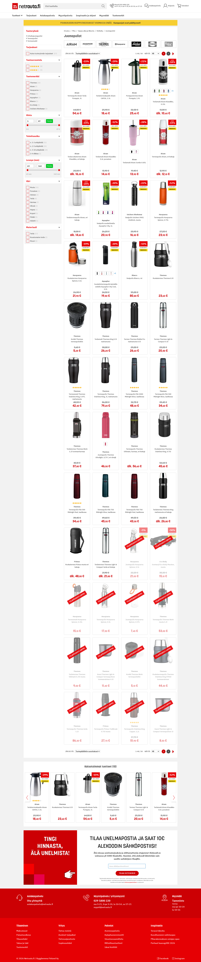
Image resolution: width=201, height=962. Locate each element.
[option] (155, 91)
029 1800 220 (102, 900)
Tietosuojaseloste (66, 939)
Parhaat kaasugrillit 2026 (163, 943)
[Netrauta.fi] (26, 6)
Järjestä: (69, 53)
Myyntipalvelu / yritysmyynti (109, 896)
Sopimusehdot (65, 943)
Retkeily (100, 31)
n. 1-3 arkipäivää (38, 142)
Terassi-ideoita (158, 930)
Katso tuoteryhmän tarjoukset (43, 53)
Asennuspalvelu (112, 930)
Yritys (61, 925)
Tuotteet (16, 15)
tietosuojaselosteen (131, 882)
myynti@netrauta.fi (103, 907)
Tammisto (178, 900)
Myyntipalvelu (65, 15)
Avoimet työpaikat (67, 935)
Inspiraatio (157, 925)
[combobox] (75, 6)
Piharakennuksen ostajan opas (165, 939)
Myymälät (104, 15)
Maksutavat (21, 930)
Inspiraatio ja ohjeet (86, 15)
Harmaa (34, 202)
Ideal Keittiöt (111, 947)
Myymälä (177, 896)
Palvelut (109, 925)
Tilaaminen (22, 925)
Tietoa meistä (64, 930)
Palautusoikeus (23, 935)
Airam (33, 86)
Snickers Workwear (38, 109)
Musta (34, 187)
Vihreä (34, 206)
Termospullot (32, 38)
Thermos (35, 83)
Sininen (34, 195)
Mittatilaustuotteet (113, 943)
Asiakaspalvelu (47, 15)
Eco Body (35, 105)
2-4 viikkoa (35, 154)
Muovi (33, 241)
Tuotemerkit (118, 15)
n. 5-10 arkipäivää (39, 150)
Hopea (34, 210)
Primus (34, 94)
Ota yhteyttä (34, 900)
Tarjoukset (31, 15)
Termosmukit (32, 41)
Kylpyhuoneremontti (114, 935)
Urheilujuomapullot (34, 36)
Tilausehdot (21, 939)
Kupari (34, 213)
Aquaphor (35, 97)
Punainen (35, 191)
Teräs (33, 198)
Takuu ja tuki (22, 943)
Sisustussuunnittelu (114, 939)
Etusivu (67, 31)
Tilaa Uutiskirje (127, 873)
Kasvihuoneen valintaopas (163, 935)
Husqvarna (35, 90)
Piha (74, 31)
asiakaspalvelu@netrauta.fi (40, 904)
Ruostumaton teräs (38, 237)
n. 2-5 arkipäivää (38, 146)
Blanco (34, 101)
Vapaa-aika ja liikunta (86, 31)
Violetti (34, 221)
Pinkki (33, 217)
